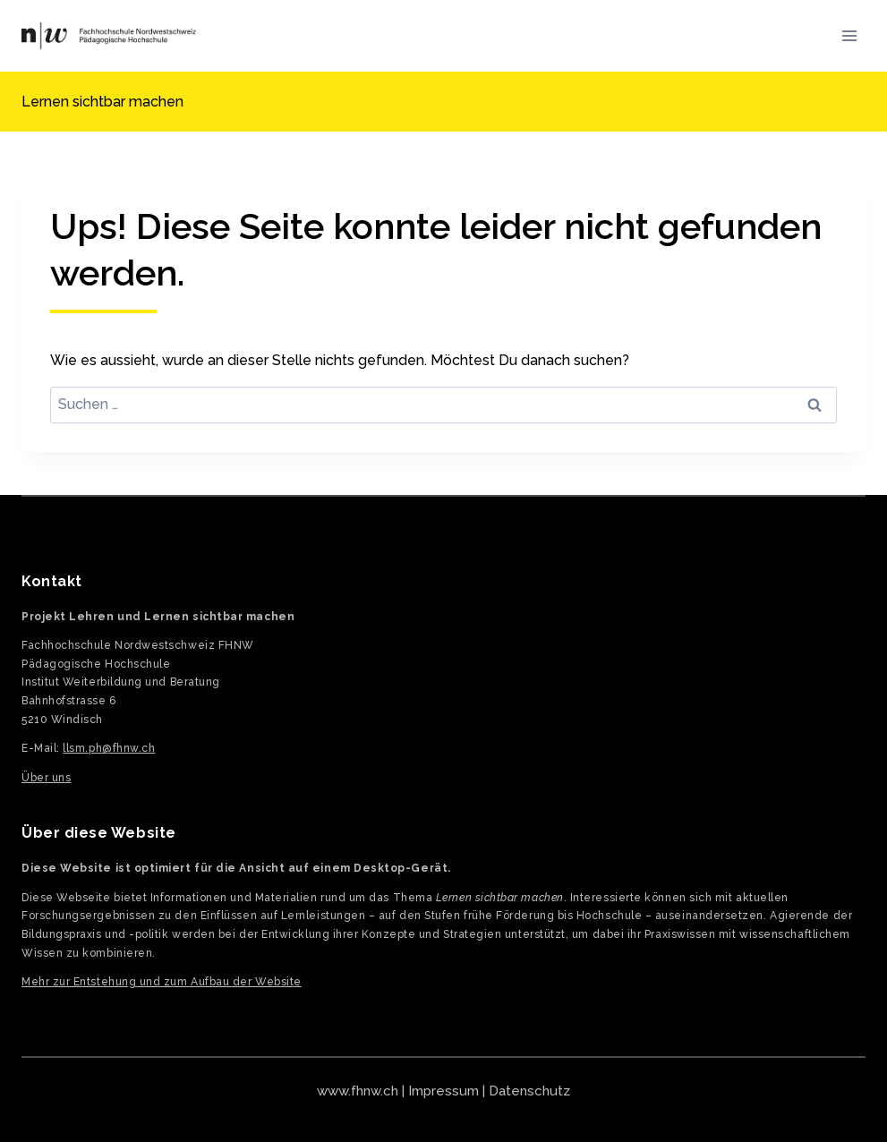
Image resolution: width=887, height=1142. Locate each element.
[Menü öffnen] (849, 35)
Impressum (443, 1091)
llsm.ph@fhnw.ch (109, 748)
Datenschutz (529, 1091)
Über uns (46, 777)
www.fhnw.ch (357, 1091)
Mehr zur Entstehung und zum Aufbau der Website (161, 982)
